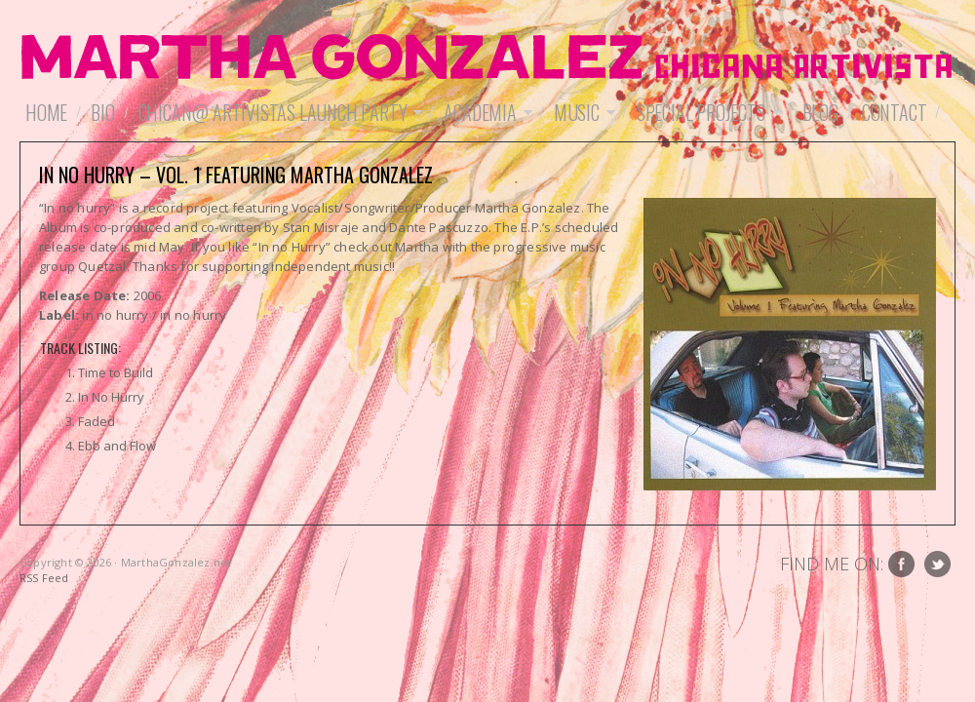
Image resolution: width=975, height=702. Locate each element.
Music (581, 112)
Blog (820, 112)
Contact (894, 112)
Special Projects (706, 112)
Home (46, 112)
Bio (102, 112)
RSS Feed (44, 577)
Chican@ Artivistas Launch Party (278, 112)
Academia (484, 112)
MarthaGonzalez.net (488, 59)
